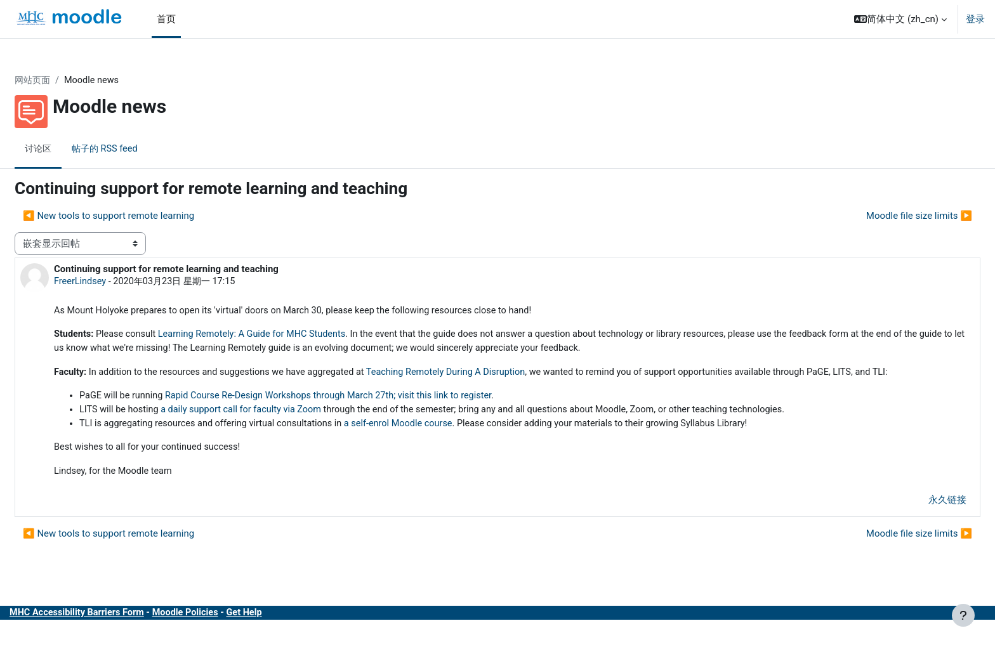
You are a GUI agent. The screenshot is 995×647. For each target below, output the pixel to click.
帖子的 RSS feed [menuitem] (138, 149)
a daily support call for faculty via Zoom (277, 428)
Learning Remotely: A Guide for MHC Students (289, 336)
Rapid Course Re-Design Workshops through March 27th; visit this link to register (368, 413)
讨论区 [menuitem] (69, 149)
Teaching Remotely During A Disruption (490, 375)
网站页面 (64, 80)
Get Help (283, 633)
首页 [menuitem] (166, 19)
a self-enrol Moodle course (441, 442)
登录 (975, 19)
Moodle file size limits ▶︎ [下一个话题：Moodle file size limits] (889, 216)
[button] (900, 19)
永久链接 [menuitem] (917, 520)
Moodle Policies (222, 633)
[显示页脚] (963, 615)
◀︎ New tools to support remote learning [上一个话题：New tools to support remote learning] (139, 216)
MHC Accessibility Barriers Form (110, 633)
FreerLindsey (111, 282)
